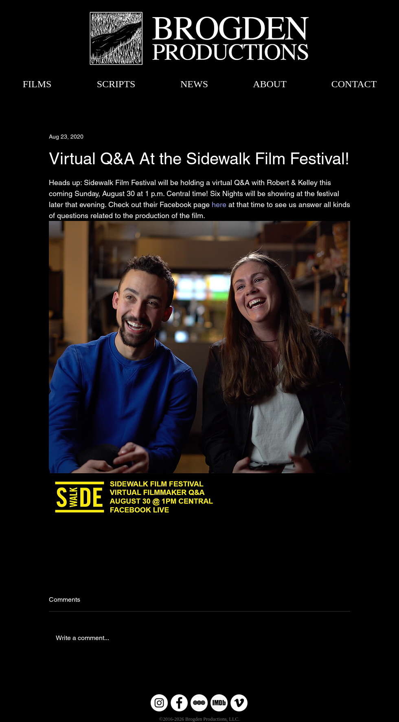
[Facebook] (179, 702)
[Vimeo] (239, 702)
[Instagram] (159, 702)
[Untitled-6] (219, 702)
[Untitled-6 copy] (199, 702)
